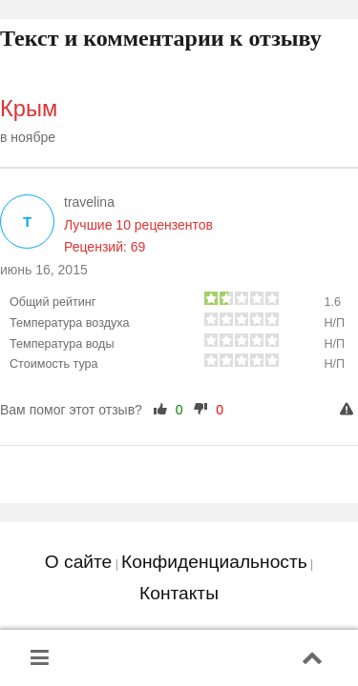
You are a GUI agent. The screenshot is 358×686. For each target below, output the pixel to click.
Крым (28, 108)
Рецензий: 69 (104, 246)
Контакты (179, 593)
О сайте (78, 562)
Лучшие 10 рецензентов (138, 224)
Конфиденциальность (214, 562)
